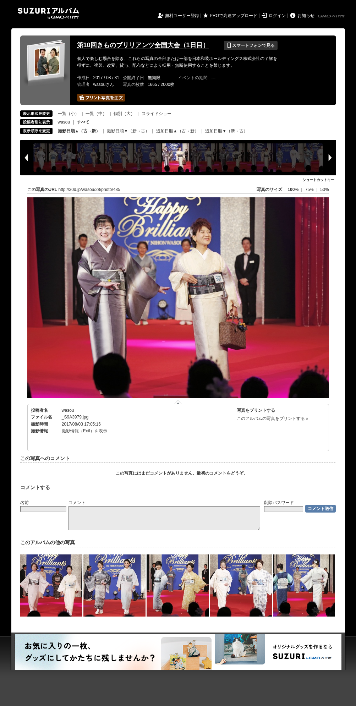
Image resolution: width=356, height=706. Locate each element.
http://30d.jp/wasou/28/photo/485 (89, 189)
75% (310, 189)
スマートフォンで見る (251, 45)
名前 (24, 502)
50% (324, 189)
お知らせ (305, 15)
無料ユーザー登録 (182, 15)
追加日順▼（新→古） (226, 130)
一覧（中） (96, 113)
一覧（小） (68, 113)
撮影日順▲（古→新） (79, 130)
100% (293, 189)
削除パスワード (279, 502)
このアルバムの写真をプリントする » (272, 418)
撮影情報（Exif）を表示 (84, 430)
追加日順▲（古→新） (177, 130)
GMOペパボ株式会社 (332, 16)
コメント (77, 502)
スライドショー (156, 113)
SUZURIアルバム (48, 13)
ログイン (277, 15)
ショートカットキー (318, 180)
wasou (64, 122)
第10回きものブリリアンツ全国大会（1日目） (143, 45)
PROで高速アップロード (233, 15)
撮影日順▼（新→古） (128, 130)
